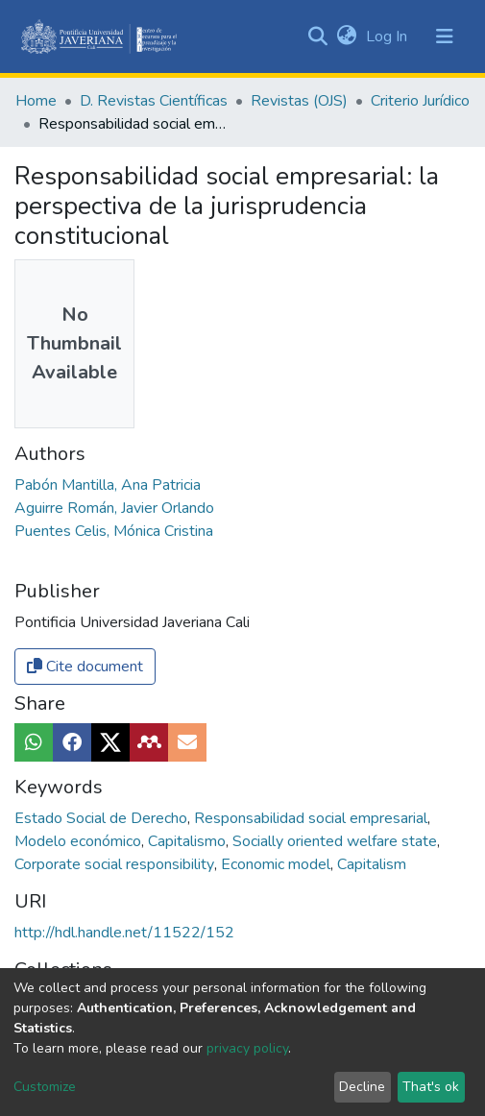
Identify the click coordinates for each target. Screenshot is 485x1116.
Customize (44, 1087)
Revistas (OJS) (299, 100)
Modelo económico (79, 841)
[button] (346, 36)
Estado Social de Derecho (102, 818)
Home (36, 100)
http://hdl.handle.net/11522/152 (124, 932)
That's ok (430, 1087)
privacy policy (247, 1048)
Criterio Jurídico (420, 100)
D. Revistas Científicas (154, 100)
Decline (362, 1087)
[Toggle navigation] (445, 36)
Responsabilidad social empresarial (312, 818)
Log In (388, 36)
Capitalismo (189, 841)
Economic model (277, 864)
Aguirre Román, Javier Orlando (114, 508)
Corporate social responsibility (116, 864)
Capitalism (371, 864)
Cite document (85, 666)
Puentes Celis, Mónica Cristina (113, 531)
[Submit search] (317, 36)
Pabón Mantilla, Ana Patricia (107, 485)
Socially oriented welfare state (336, 841)
